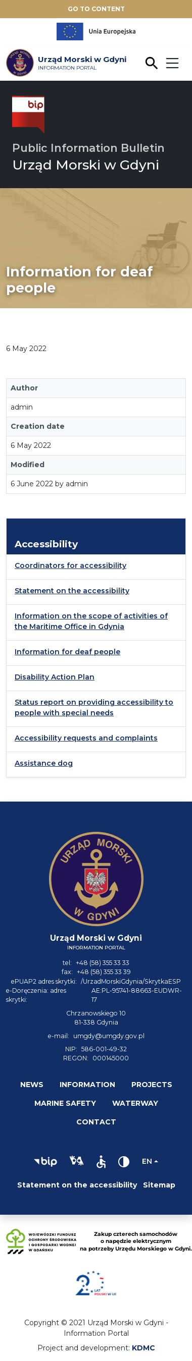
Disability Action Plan (54, 677)
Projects (151, 1084)
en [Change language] (147, 1161)
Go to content (96, 9)
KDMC (143, 1347)
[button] (45, 1162)
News (31, 1084)
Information (87, 1084)
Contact (96, 1121)
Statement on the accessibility (72, 590)
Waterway (135, 1103)
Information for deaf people (67, 651)
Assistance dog (44, 763)
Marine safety (65, 1103)
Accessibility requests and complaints (86, 738)
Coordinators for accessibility (70, 565)
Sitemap (159, 1184)
